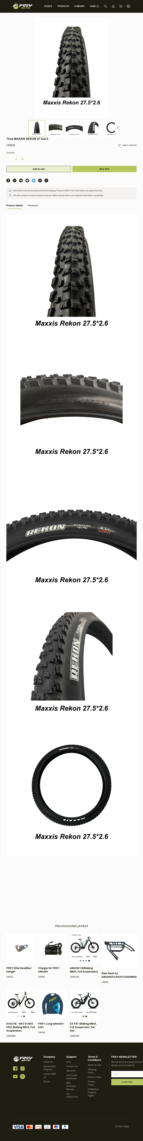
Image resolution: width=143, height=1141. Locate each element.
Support (71, 1070)
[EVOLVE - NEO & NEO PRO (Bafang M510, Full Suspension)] (21, 1026)
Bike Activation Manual (71, 1099)
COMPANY (79, 3)
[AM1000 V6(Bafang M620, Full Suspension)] (85, 969)
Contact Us (71, 1079)
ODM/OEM (95, 3)
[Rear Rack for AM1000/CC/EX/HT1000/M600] (119, 972)
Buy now (105, 140)
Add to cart (38, 140)
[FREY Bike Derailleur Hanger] (21, 969)
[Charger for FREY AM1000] (53, 969)
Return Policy (94, 1090)
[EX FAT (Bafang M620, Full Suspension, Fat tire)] (85, 1026)
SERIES (48, 3)
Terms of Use (94, 1078)
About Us (48, 1075)
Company (49, 1070)
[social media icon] (15, 1083)
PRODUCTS (63, 3)
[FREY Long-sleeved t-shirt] (53, 1024)
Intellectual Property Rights (93, 1105)
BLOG (46, 1095)
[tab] (14, 178)
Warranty (70, 1084)
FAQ (68, 1075)
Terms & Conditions (94, 1072)
